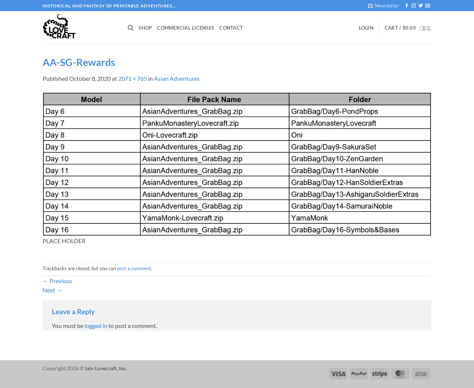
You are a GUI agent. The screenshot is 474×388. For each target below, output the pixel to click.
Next (52, 290)
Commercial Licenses (185, 28)
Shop (145, 28)
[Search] (130, 28)
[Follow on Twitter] (420, 6)
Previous (57, 280)
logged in (95, 325)
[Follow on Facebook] (406, 6)
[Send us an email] (427, 6)
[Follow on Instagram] (413, 6)
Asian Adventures (177, 78)
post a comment (134, 268)
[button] (383, 5)
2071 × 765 (132, 78)
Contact (231, 28)
